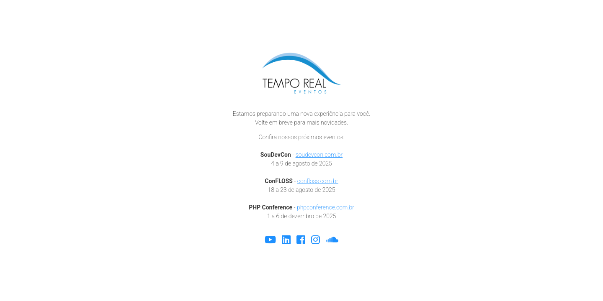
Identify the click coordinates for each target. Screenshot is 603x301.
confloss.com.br (317, 181)
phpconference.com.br (325, 207)
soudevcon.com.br (319, 154)
